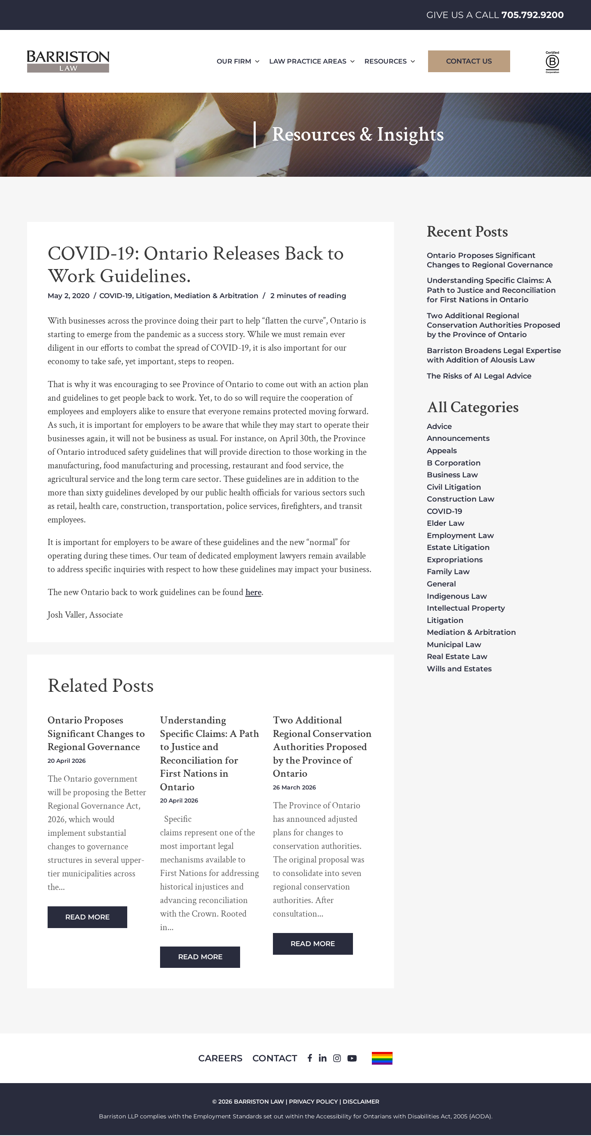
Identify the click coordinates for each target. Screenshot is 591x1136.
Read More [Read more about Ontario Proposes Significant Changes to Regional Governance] (88, 917)
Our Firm (238, 61)
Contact (275, 1058)
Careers (220, 1058)
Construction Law (461, 499)
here (253, 592)
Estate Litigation (458, 548)
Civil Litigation (454, 488)
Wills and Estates (459, 669)
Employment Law (460, 536)
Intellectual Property (466, 608)
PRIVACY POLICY (313, 1102)
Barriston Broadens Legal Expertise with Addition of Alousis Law (494, 355)
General (441, 584)
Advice (439, 427)
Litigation (153, 296)
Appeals (442, 451)
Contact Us (469, 61)
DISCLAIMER (361, 1102)
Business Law (452, 475)
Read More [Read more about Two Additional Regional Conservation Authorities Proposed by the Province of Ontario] (313, 944)
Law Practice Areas (312, 61)
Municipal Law (454, 645)
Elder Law (446, 524)
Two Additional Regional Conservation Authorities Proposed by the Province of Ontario (322, 747)
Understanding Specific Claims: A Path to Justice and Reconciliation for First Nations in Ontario (209, 754)
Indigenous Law (457, 597)
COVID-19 (115, 296)
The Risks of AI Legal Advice (479, 376)
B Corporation (454, 463)
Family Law (448, 572)
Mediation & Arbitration (216, 296)
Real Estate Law (457, 657)
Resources (389, 61)
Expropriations (455, 560)
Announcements (458, 439)
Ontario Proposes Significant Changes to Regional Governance (96, 734)
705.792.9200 (533, 15)
